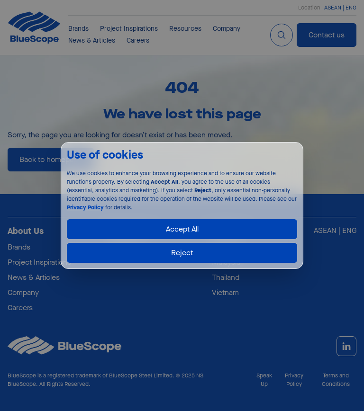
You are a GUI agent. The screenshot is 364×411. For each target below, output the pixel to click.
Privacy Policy (85, 207)
